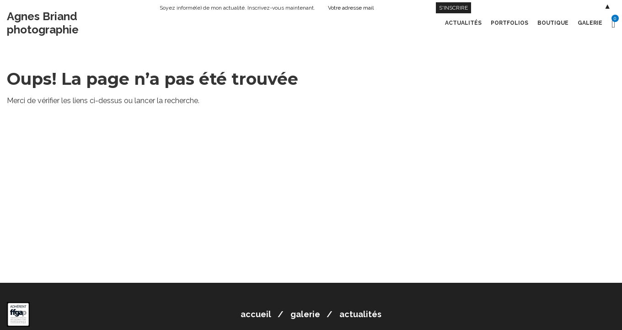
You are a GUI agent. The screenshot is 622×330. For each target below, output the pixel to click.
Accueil (256, 314)
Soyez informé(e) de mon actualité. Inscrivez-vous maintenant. (237, 8)
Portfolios (509, 23)
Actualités (463, 23)
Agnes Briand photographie (43, 23)
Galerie (590, 23)
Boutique (552, 23)
